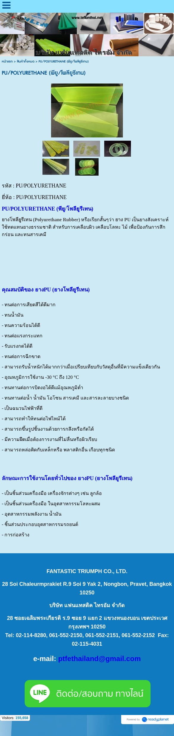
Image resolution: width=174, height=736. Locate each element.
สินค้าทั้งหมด (25, 61)
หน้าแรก (7, 61)
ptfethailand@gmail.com (99, 659)
